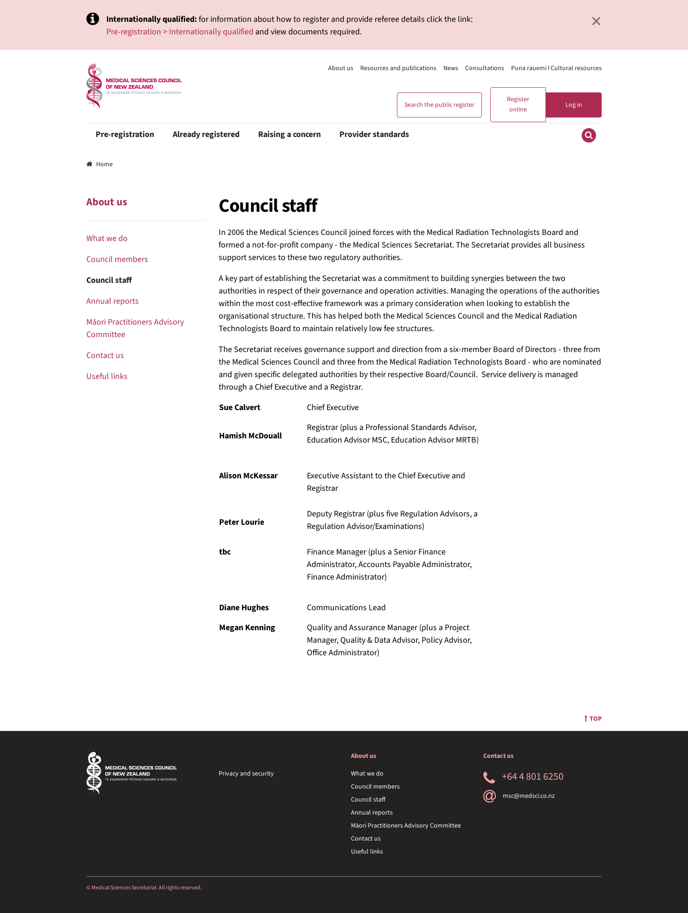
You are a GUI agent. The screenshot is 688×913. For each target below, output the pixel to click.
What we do (107, 238)
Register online (518, 104)
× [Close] (596, 21)
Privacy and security (246, 773)
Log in (573, 105)
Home (99, 164)
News (450, 68)
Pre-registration (125, 134)
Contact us (105, 355)
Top (593, 719)
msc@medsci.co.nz (519, 796)
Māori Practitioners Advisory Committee (406, 825)
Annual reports (112, 301)
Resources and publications (398, 68)
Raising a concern (289, 134)
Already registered (206, 134)
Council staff (109, 280)
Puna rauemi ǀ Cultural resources (556, 68)
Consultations (484, 68)
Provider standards (374, 134)
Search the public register (439, 105)
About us (340, 68)
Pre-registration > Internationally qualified (179, 32)
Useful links (107, 376)
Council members (117, 259)
